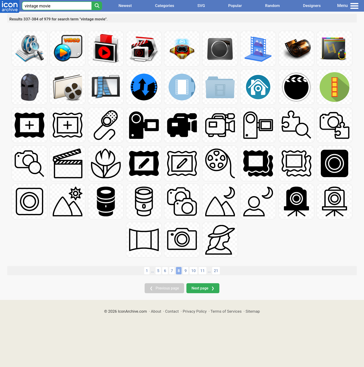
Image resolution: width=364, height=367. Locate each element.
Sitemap (253, 311)
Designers (312, 5)
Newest (125, 5)
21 (216, 270)
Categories (164, 5)
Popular (235, 5)
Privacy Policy (195, 311)
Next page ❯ (203, 288)
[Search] (96, 5)
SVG (201, 5)
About (156, 311)
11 (202, 270)
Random (272, 5)
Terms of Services (226, 311)
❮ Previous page (164, 288)
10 (193, 270)
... (152, 271)
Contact (172, 311)
